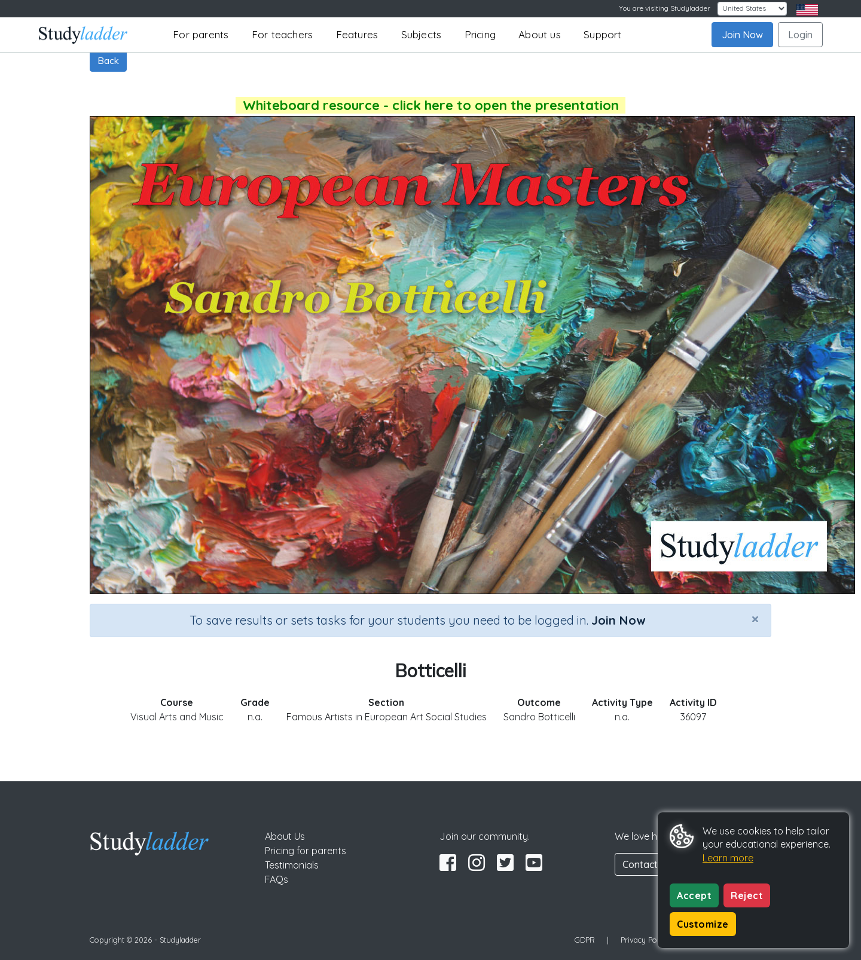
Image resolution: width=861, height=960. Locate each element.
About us (539, 34)
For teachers (282, 34)
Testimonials (292, 865)
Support (602, 34)
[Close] (755, 618)
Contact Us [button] (646, 864)
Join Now (742, 35)
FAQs (276, 879)
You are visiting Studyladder (664, 8)
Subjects (421, 34)
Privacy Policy (644, 939)
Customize (703, 924)
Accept (694, 895)
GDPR (585, 939)
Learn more (728, 858)
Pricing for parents (305, 851)
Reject (747, 895)
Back (108, 60)
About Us (285, 836)
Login (800, 35)
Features (357, 34)
